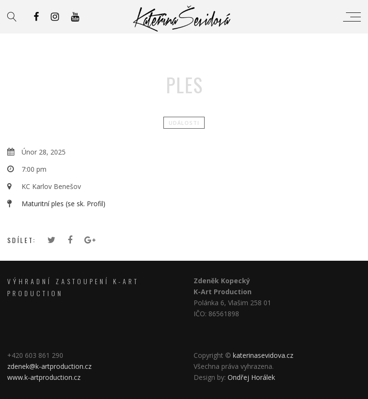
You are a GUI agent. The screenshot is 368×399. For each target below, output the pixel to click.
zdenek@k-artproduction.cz (50, 366)
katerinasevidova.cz (263, 355)
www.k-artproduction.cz (43, 377)
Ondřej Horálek (251, 377)
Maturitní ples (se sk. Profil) (63, 203)
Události (184, 122)
